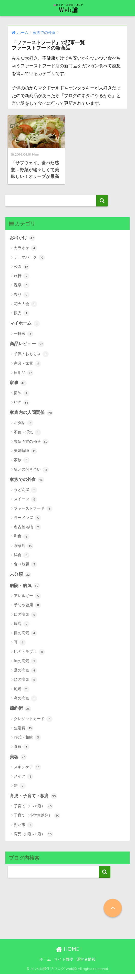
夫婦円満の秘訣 (31, 442)
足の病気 (25, 670)
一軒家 (23, 334)
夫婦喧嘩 (25, 451)
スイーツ (25, 499)
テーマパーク (29, 257)
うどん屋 (25, 490)
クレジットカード (33, 719)
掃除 (21, 393)
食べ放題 (25, 564)
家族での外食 (27, 480)
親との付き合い (31, 470)
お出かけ (22, 238)
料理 (21, 403)
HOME (67, 949)
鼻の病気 (25, 698)
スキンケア (27, 767)
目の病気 (25, 633)
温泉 (21, 285)
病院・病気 (25, 586)
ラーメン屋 (27, 518)
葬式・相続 (27, 737)
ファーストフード (33, 509)
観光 (21, 313)
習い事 (23, 825)
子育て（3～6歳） (33, 806)
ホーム (45, 959)
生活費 (23, 728)
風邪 (21, 689)
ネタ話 (23, 423)
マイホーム (25, 323)
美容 (18, 757)
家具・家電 (27, 364)
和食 (21, 537)
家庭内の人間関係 (31, 413)
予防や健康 (27, 605)
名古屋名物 (27, 527)
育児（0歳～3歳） (33, 834)
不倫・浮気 (27, 432)
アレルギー (27, 596)
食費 (21, 747)
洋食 (21, 555)
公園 (21, 267)
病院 (21, 624)
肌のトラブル (29, 652)
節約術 (20, 709)
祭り (21, 295)
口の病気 (25, 615)
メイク (23, 776)
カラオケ (25, 248)
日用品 (23, 373)
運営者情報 (86, 959)
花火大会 (25, 304)
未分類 (20, 575)
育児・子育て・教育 (33, 796)
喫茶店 (23, 546)
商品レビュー (27, 344)
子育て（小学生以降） (37, 815)
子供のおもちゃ (31, 354)
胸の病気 (25, 661)
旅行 (21, 276)
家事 (18, 383)
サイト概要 (63, 959)
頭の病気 (25, 680)
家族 (21, 460)
